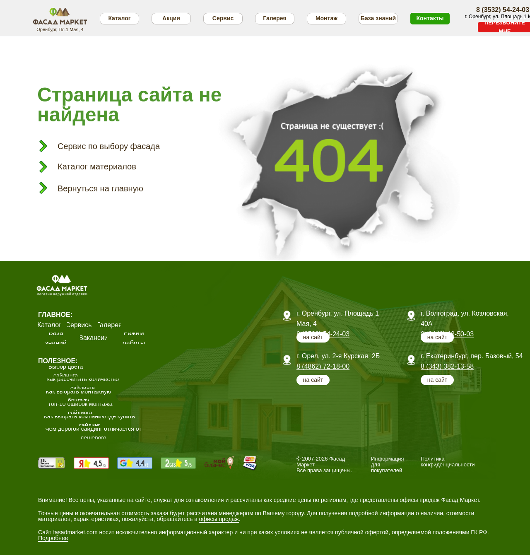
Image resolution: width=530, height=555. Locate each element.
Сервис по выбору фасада (109, 146)
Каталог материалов (97, 166)
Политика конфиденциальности (448, 462)
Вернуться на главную (100, 188)
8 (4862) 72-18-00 (322, 366)
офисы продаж (218, 519)
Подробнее (53, 538)
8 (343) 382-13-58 (447, 366)
